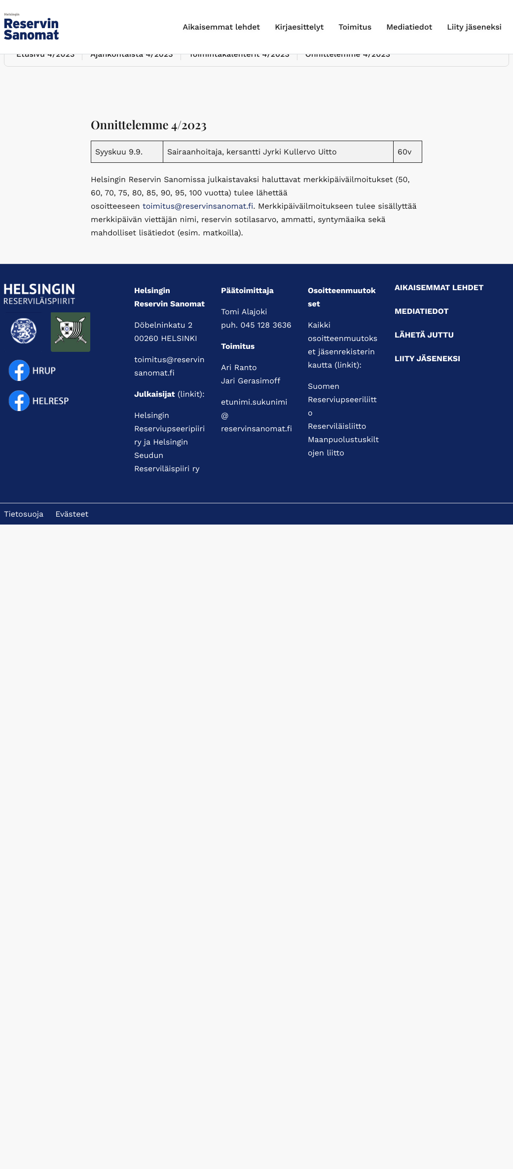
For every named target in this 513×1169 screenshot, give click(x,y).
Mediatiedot (409, 27)
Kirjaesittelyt (299, 27)
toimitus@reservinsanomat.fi (198, 206)
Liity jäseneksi (474, 27)
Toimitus (354, 27)
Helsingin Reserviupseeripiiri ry (169, 429)
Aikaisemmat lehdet (221, 27)
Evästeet (71, 514)
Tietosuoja (23, 514)
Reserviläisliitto (337, 426)
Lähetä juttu (424, 334)
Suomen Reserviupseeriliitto (342, 399)
